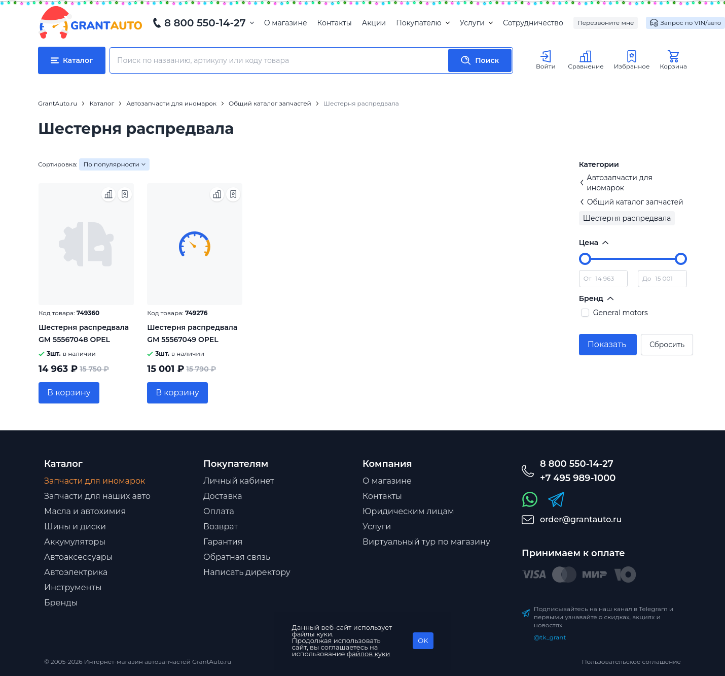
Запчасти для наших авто (97, 496)
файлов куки (368, 654)
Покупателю (422, 22)
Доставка (222, 496)
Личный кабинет (238, 481)
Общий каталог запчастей (631, 202)
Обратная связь (236, 557)
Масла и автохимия (85, 511)
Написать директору (247, 572)
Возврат (220, 526)
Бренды (61, 602)
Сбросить (666, 344)
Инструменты (73, 587)
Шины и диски (75, 526)
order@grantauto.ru (581, 519)
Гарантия (222, 542)
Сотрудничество (533, 22)
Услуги (476, 22)
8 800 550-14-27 (205, 23)
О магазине (285, 22)
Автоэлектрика (75, 572)
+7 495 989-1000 (577, 478)
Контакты (334, 22)
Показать (607, 344)
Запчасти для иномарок (94, 481)
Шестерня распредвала (627, 218)
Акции (374, 22)
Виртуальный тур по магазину (426, 542)
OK (423, 640)
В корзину (69, 392)
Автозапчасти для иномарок (615, 182)
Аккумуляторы (74, 542)
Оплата (218, 511)
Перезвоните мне (605, 22)
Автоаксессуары (78, 557)
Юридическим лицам (408, 511)
